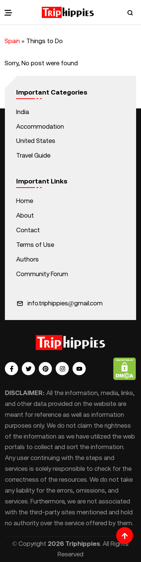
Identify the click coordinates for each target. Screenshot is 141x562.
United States (35, 140)
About (25, 215)
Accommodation (40, 126)
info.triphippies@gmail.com (65, 303)
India (22, 112)
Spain (12, 41)
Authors (27, 259)
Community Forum (42, 274)
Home (24, 200)
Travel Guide (33, 155)
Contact (28, 230)
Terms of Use (35, 244)
